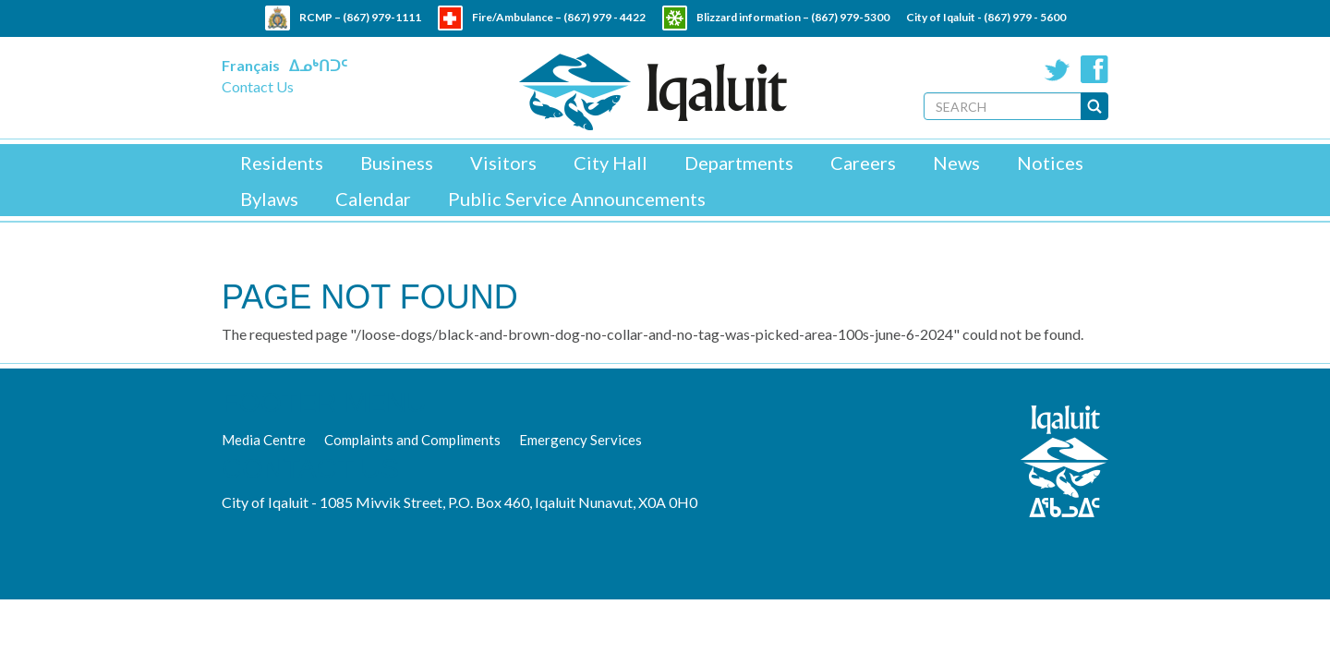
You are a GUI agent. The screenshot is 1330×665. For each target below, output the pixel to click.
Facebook (1094, 69)
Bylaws (269, 198)
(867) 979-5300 (850, 17)
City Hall (610, 162)
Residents (281, 162)
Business (396, 162)
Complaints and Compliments (412, 439)
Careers (863, 162)
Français (251, 65)
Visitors (503, 162)
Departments (738, 162)
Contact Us (258, 86)
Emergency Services (580, 439)
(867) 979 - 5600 (1025, 17)
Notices (1050, 162)
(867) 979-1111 (382, 17)
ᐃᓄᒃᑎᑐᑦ (318, 65)
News (956, 162)
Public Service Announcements (577, 198)
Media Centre (264, 439)
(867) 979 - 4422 (604, 17)
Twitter (1057, 69)
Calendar (373, 198)
